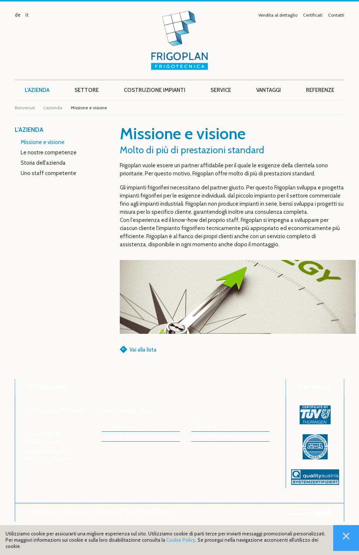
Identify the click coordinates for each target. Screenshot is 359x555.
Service (220, 90)
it (26, 15)
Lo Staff (207, 426)
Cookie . (97, 512)
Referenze (320, 90)
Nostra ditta (121, 436)
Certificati (313, 15)
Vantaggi (268, 90)
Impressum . (75, 512)
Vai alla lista (143, 349)
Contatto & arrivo (56, 411)
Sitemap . (116, 512)
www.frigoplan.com (48, 450)
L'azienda (37, 90)
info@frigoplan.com (48, 458)
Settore (86, 90)
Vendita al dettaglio (277, 15)
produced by (310, 513)
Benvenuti (25, 107)
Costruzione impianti (154, 90)
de (18, 15)
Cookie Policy (180, 540)
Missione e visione (43, 142)
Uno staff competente (48, 173)
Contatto (118, 426)
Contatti (336, 15)
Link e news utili (126, 411)
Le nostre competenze (49, 152)
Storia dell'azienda (43, 163)
